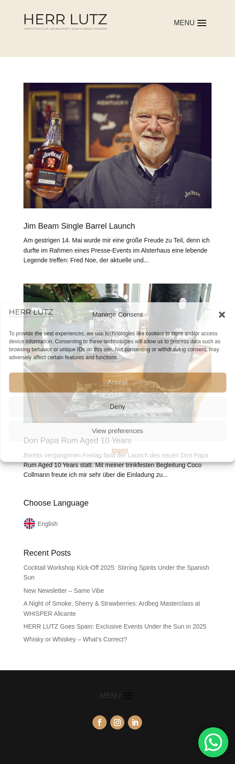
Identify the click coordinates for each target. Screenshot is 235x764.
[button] (221, 314)
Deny (117, 406)
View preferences (117, 430)
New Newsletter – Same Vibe (63, 590)
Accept (118, 382)
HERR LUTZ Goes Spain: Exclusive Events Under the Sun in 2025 (114, 626)
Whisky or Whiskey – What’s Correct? (75, 639)
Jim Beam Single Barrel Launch (79, 226)
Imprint (120, 450)
